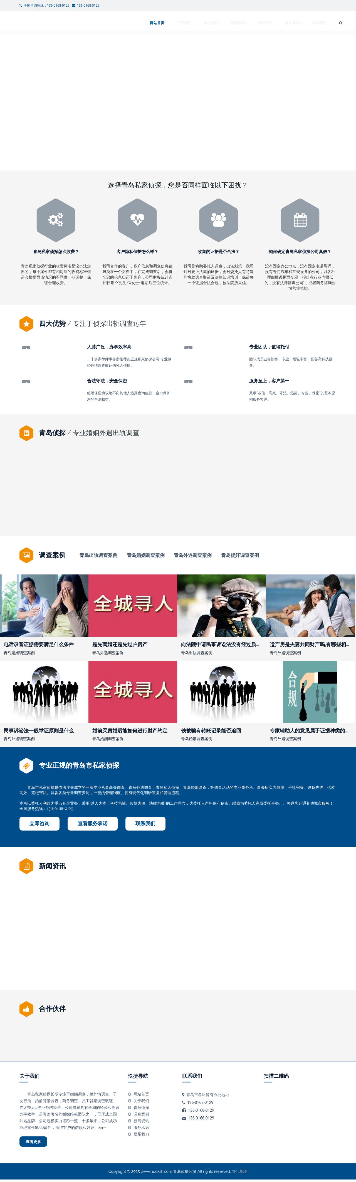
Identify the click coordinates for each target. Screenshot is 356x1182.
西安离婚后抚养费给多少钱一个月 (295, 944)
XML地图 (240, 1174)
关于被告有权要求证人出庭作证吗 (50, 944)
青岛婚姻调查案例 (146, 555)
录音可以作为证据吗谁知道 (300, 511)
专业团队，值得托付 (269, 347)
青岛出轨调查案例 (98, 555)
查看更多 (37, 1142)
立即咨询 (39, 823)
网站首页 (140, 23)
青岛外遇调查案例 (193, 555)
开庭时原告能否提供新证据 (126, 944)
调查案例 (223, 23)
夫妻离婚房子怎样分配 (218, 511)
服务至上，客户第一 (269, 380)
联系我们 (306, 23)
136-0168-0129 (201, 1118)
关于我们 (167, 23)
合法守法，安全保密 (107, 380)
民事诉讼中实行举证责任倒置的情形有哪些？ (147, 511)
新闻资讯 (251, 23)
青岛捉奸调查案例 (240, 555)
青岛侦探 (194, 23)
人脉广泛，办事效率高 (109, 347)
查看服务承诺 (93, 823)
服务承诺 (278, 23)
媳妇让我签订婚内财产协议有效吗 (213, 944)
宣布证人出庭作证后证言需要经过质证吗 (61, 511)
